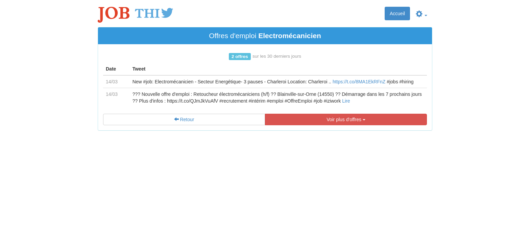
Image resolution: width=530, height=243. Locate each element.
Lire (346, 101)
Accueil (397, 13)
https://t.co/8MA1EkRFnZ (359, 81)
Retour (184, 119)
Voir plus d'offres (346, 119)
